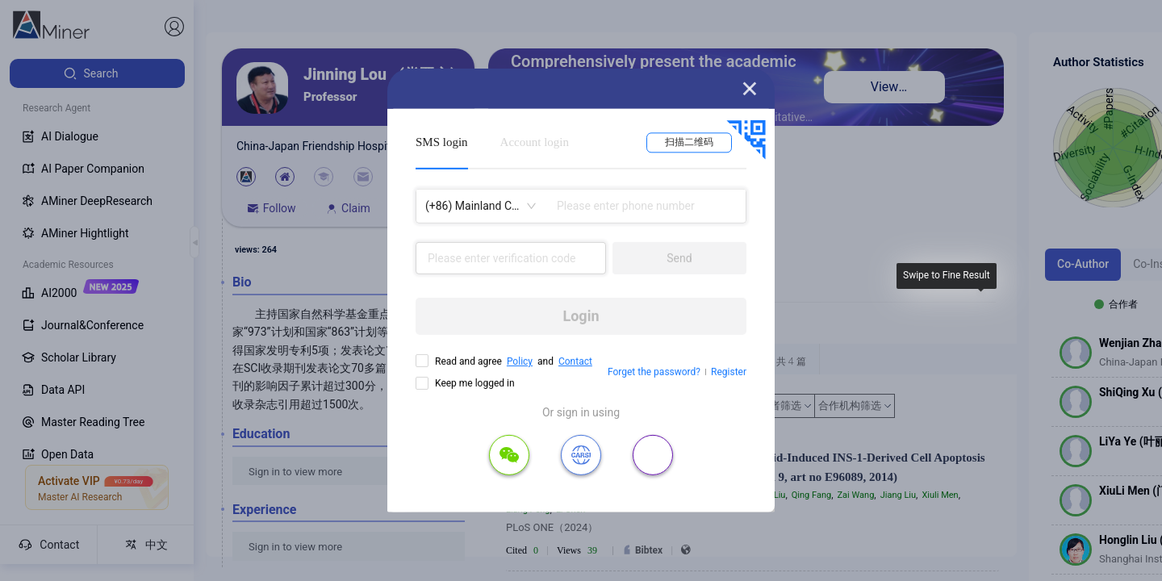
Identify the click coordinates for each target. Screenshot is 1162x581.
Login (580, 315)
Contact (575, 361)
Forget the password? (654, 372)
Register (728, 372)
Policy (520, 361)
